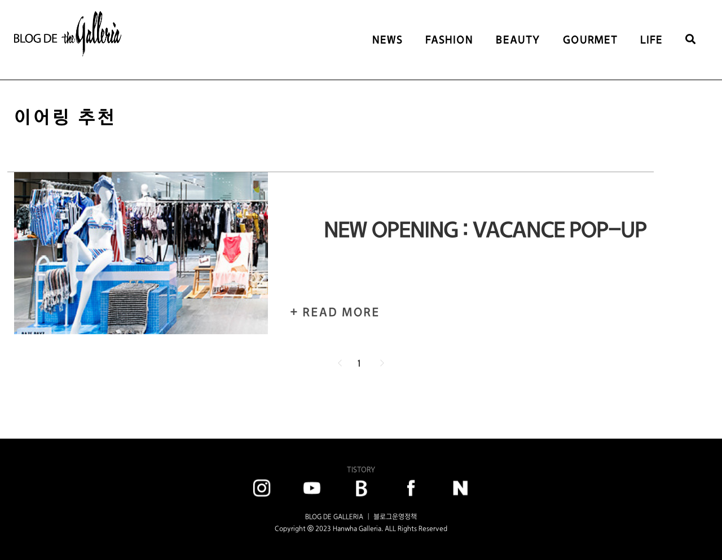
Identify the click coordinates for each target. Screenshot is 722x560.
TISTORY (361, 469)
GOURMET (590, 40)
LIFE (651, 40)
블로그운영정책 (395, 516)
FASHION (449, 40)
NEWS (387, 40)
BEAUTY (518, 40)
